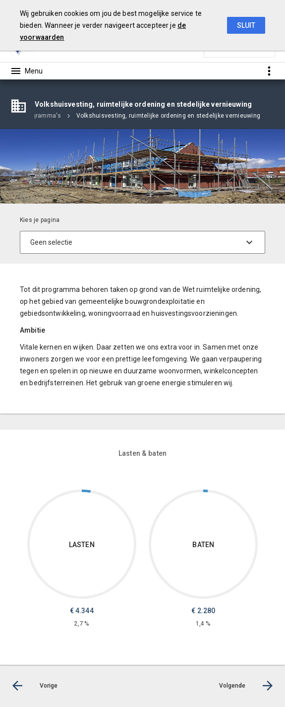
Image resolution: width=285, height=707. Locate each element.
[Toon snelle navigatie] (269, 70)
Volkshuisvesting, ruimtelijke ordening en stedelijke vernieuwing (168, 115)
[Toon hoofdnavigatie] (26, 71)
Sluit (246, 25)
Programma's (42, 115)
